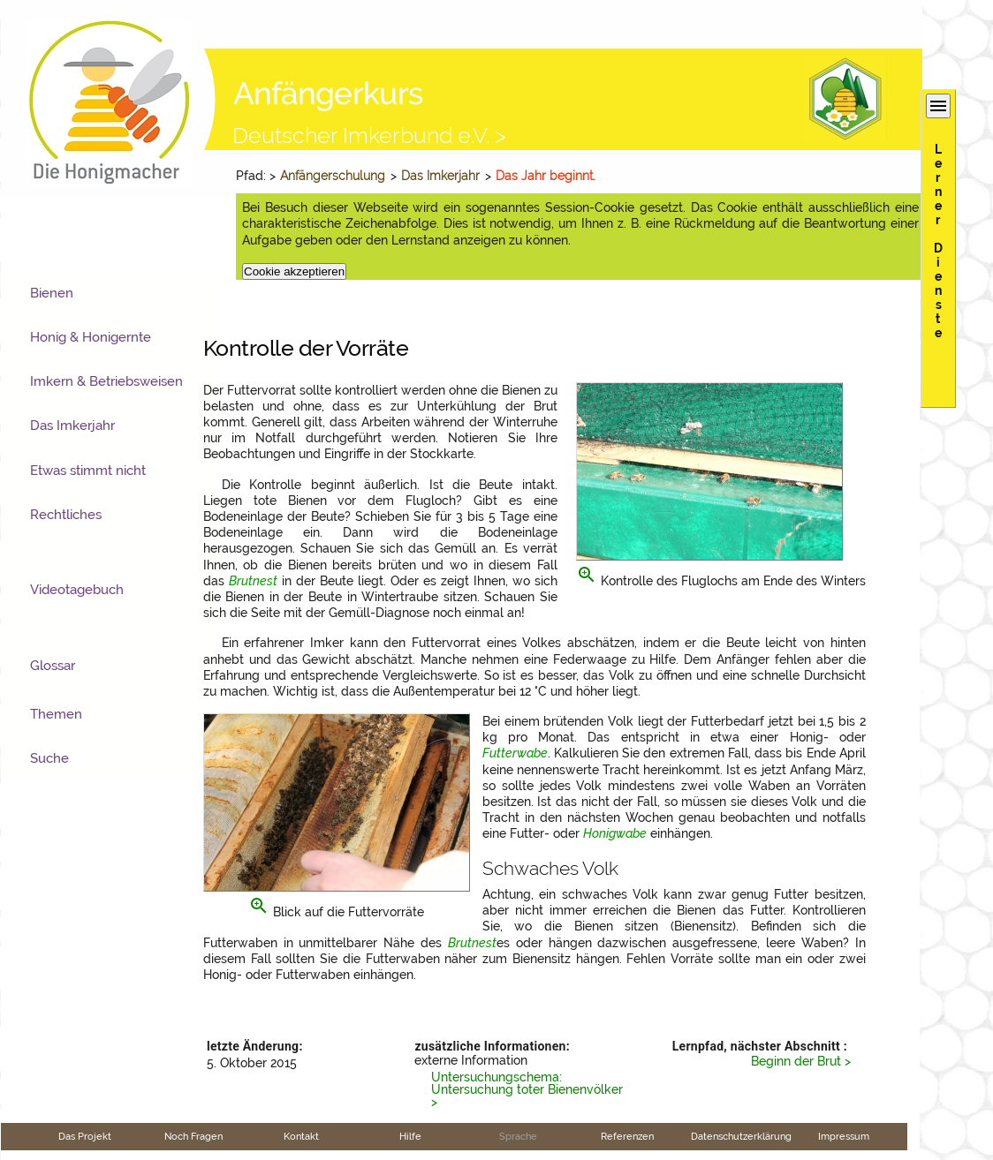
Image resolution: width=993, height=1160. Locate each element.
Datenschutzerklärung (741, 1136)
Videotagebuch (77, 590)
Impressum (843, 1136)
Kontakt (301, 1136)
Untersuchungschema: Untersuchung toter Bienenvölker (527, 1083)
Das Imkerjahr (440, 176)
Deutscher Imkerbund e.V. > (369, 135)
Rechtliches (66, 515)
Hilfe (410, 1136)
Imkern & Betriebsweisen (106, 381)
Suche (49, 758)
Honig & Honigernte (90, 337)
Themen (56, 714)
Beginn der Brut (796, 1061)
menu (938, 106)
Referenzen (627, 1136)
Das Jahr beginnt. (545, 176)
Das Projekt (84, 1136)
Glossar (52, 666)
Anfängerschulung (332, 176)
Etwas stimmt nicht (88, 470)
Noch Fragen (193, 1136)
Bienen (51, 293)
